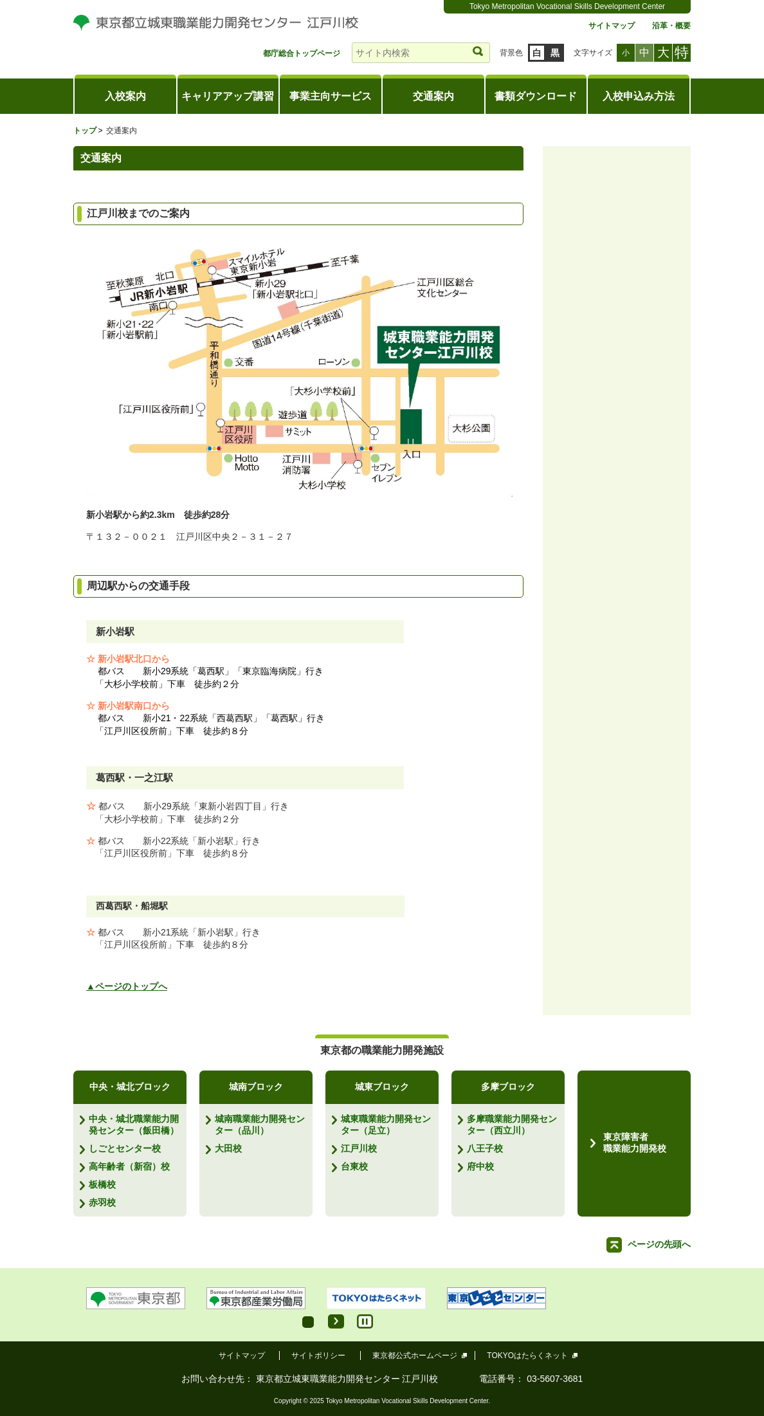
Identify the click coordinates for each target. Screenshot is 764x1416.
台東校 (354, 1166)
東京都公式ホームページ (415, 1355)
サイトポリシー (318, 1355)
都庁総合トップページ (301, 54)
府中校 (480, 1166)
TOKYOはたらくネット (527, 1355)
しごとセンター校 (125, 1148)
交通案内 (433, 96)
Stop (365, 1321)
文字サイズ (593, 52)
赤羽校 (102, 1202)
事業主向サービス (330, 96)
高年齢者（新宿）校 (129, 1166)
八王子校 (485, 1148)
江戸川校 (359, 1148)
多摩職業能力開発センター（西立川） (512, 1125)
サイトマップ (611, 26)
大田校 (228, 1148)
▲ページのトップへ (126, 986)
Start (336, 1321)
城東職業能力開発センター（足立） (386, 1125)
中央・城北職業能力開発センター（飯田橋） (134, 1125)
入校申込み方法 (639, 96)
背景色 (511, 52)
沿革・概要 (671, 26)
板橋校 (102, 1184)
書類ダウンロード (536, 96)
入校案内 (125, 96)
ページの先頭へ (659, 1244)
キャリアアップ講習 (227, 96)
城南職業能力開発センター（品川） (260, 1125)
